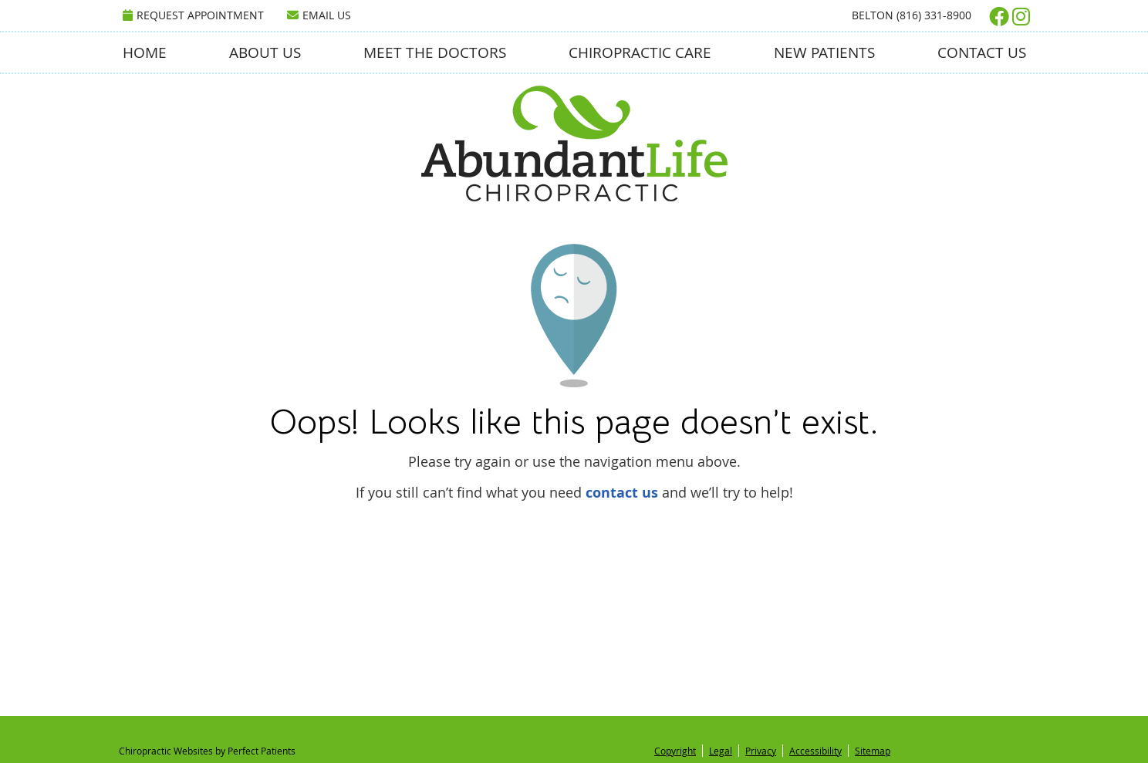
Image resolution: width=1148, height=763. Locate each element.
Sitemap (872, 750)
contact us (622, 492)
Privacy (760, 750)
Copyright (675, 750)
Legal (720, 750)
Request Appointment (193, 15)
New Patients (824, 52)
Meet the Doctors (434, 52)
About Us (265, 52)
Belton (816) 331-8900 (911, 15)
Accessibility (815, 750)
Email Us (319, 15)
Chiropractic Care (640, 52)
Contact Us (981, 52)
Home (145, 52)
